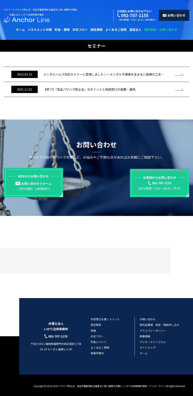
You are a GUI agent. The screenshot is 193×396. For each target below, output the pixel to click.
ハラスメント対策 (40, 29)
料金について (98, 340)
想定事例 (96, 29)
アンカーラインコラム (153, 340)
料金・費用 (62, 29)
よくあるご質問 (115, 29)
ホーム (20, 29)
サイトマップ (147, 346)
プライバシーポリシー (153, 329)
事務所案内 (97, 352)
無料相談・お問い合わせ (160, 29)
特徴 (93, 329)
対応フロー (80, 29)
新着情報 (145, 335)
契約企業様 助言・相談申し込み (159, 324)
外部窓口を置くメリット (105, 318)
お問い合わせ (147, 318)
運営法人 (135, 29)
